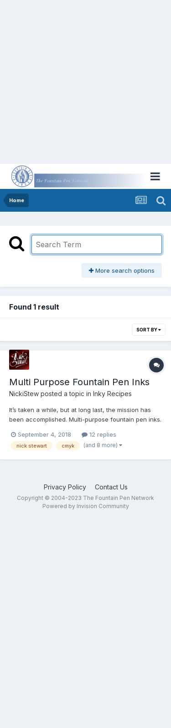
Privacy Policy (65, 487)
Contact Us (111, 487)
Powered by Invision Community (85, 506)
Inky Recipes (112, 393)
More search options (122, 270)
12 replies (99, 434)
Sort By (148, 329)
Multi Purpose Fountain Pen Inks (79, 382)
